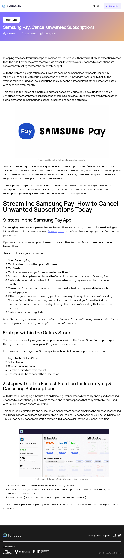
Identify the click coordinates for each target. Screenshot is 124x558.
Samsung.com (56, 231)
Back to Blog (11, 19)
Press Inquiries (104, 535)
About (96, 5)
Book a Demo (112, 5)
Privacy (92, 535)
